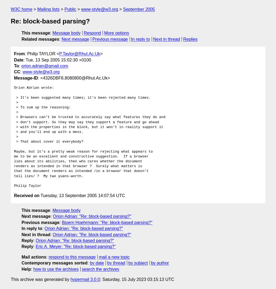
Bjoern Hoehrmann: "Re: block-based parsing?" (107, 222)
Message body (67, 33)
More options (116, 33)
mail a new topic (114, 257)
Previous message (110, 39)
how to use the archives (56, 269)
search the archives (100, 269)
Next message (75, 39)
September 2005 (139, 9)
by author (160, 263)
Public (70, 9)
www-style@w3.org (99, 9)
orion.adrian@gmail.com (44, 66)
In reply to (140, 39)
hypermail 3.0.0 (85, 279)
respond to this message (72, 257)
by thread (116, 263)
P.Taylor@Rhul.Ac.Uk (79, 53)
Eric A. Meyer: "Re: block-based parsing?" (76, 246)
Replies (190, 39)
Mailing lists (48, 9)
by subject (138, 263)
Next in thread (166, 39)
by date (97, 263)
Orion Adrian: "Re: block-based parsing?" (92, 216)
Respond (92, 33)
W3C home (21, 9)
